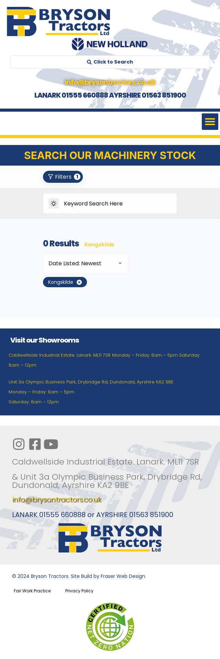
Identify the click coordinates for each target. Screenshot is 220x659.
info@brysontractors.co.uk (56, 499)
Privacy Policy (79, 591)
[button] (210, 121)
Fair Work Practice (32, 591)
